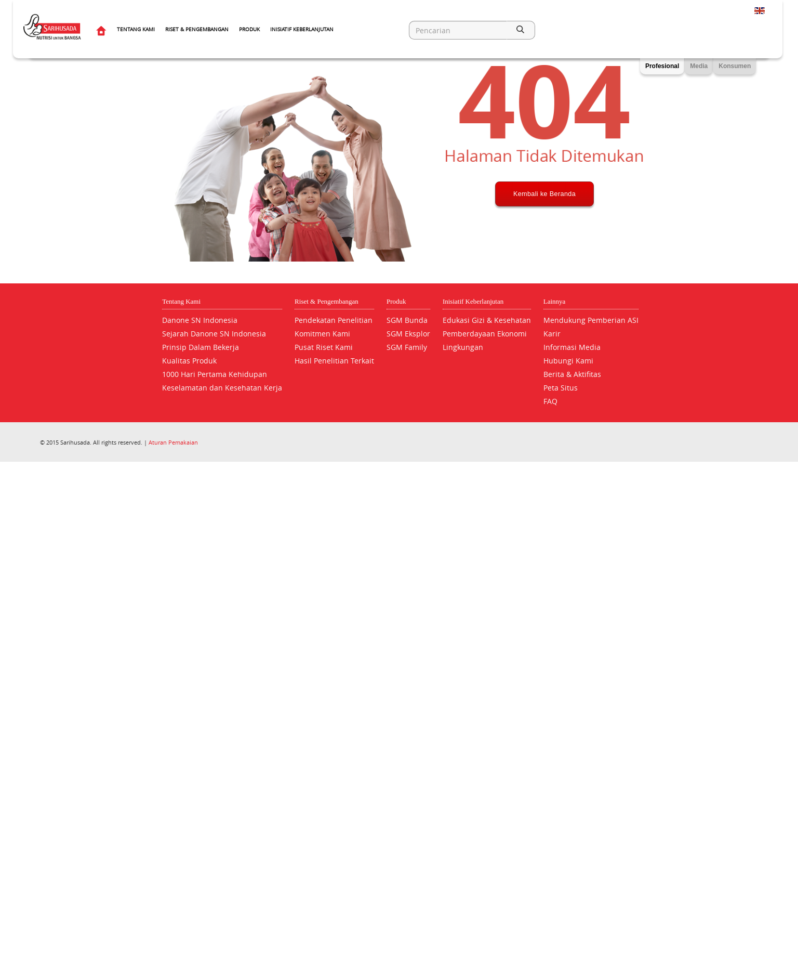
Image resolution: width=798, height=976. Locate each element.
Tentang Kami (136, 29)
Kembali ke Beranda (544, 232)
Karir (552, 334)
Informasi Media (572, 347)
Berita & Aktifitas (572, 374)
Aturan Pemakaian (173, 442)
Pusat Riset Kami (324, 347)
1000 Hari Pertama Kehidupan (214, 374)
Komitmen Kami (322, 334)
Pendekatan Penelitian (334, 320)
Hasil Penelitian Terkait (334, 361)
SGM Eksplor (408, 334)
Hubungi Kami (568, 361)
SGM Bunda (407, 320)
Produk (249, 29)
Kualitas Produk (189, 361)
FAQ (550, 401)
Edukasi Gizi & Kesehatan (487, 320)
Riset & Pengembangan (197, 29)
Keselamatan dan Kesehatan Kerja (222, 388)
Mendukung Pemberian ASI (591, 320)
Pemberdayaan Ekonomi (485, 334)
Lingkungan (463, 347)
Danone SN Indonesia (199, 320)
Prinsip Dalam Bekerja (200, 347)
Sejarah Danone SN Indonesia (214, 334)
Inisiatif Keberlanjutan (302, 29)
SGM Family (407, 347)
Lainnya (554, 301)
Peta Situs (560, 388)
